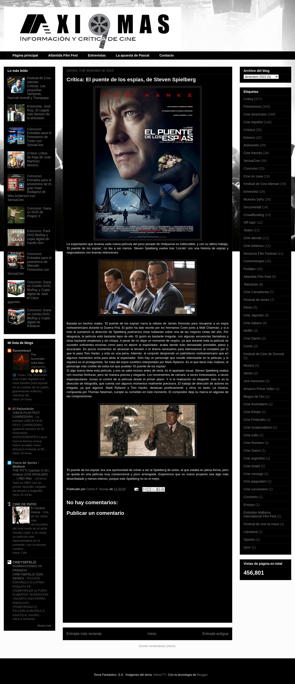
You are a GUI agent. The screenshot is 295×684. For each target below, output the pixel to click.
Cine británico (254, 246)
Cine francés (253, 153)
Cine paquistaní (255, 481)
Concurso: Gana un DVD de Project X (39, 212)
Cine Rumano (254, 443)
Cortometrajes (254, 261)
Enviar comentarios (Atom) (157, 646)
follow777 (159, 674)
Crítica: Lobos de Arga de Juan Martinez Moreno (39, 159)
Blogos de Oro (254, 396)
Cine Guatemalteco (258, 427)
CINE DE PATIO (24, 504)
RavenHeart (22, 350)
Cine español (253, 122)
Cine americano (255, 114)
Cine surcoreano (256, 489)
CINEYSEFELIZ (24, 562)
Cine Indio (251, 435)
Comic (248, 346)
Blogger (202, 674)
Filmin (248, 307)
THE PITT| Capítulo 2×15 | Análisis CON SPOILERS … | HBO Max (31, 474)
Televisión (251, 284)
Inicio (152, 634)
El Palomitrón (23, 409)
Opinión (249, 539)
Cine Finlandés (255, 420)
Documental (252, 207)
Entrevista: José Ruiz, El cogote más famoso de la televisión (39, 112)
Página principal (25, 55)
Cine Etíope (252, 412)
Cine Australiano (256, 404)
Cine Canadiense (256, 292)
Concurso (251, 168)
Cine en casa (253, 176)
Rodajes (250, 269)
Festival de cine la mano (261, 524)
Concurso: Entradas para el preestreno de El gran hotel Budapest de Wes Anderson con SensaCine (29, 188)
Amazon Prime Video (259, 389)
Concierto (251, 497)
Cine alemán (253, 238)
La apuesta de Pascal (132, 55)
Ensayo (249, 505)
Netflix (248, 330)
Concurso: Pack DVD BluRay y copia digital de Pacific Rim (39, 237)
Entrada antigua (215, 634)
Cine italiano (253, 323)
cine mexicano (254, 381)
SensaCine (252, 161)
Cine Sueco (252, 450)
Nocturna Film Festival (260, 253)
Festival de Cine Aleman (261, 184)
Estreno (249, 137)
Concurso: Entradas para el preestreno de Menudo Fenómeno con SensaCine (29, 263)
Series (248, 373)
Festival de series (256, 300)
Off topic (250, 222)
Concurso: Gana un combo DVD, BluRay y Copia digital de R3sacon (39, 318)
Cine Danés (252, 338)
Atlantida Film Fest (63, 55)
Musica (249, 365)
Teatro (248, 230)
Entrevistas (96, 55)
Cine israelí (252, 466)
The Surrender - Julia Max (38, 359)
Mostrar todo (44, 625)
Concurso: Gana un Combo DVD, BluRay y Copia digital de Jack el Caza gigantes (29, 292)
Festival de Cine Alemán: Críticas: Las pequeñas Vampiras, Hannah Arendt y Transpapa (29, 88)
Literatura (250, 532)
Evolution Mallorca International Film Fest (260, 514)
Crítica (248, 99)
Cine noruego (253, 474)
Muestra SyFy (254, 199)
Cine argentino (254, 458)
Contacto (167, 55)
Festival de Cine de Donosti (264, 354)
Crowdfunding (254, 215)
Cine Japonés (254, 315)
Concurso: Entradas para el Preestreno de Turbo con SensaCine (39, 137)
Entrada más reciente (84, 634)
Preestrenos (252, 106)
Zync (247, 547)
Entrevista (251, 191)
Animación (251, 145)
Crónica (249, 130)
